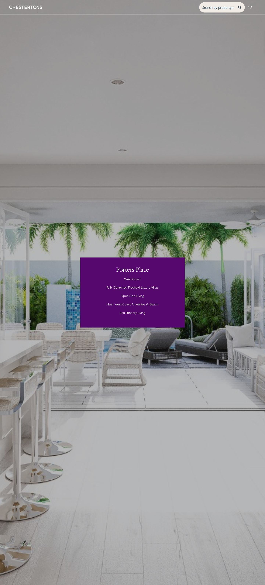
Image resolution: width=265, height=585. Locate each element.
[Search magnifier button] (240, 7)
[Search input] (218, 7)
